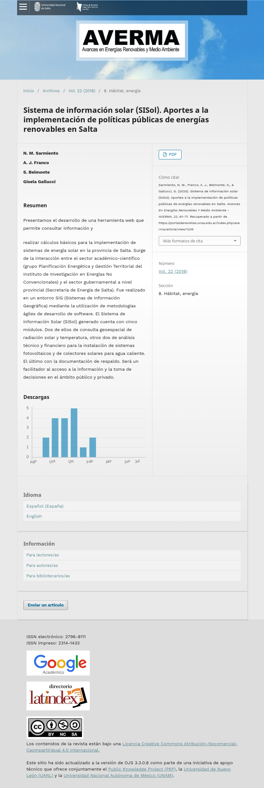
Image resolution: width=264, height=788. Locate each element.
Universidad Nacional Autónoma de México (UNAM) (118, 775)
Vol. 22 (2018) (82, 90)
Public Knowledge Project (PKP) (142, 769)
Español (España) (45, 506)
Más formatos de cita (183, 241)
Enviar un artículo (46, 605)
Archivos (51, 90)
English (34, 516)
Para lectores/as (43, 555)
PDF (172, 154)
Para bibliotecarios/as (48, 575)
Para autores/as (42, 565)
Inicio (28, 90)
